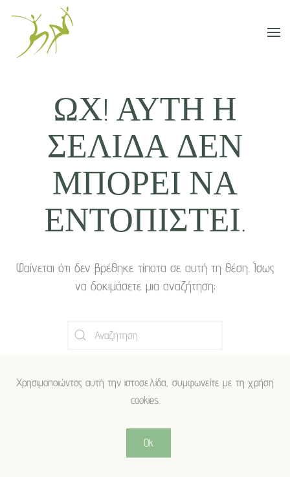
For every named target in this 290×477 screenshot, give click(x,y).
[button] (273, 32)
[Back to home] (42, 32)
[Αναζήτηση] (145, 335)
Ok (148, 442)
